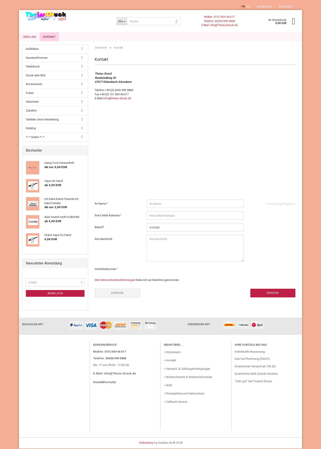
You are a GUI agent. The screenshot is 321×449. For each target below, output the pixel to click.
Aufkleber (32, 49)
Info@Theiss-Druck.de (120, 374)
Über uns (29, 37)
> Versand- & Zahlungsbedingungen (187, 369)
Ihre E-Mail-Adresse (107, 215)
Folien (30, 93)
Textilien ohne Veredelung (42, 120)
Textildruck (33, 67)
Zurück (117, 293)
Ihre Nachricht (103, 239)
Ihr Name (101, 204)
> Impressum (172, 352)
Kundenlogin (264, 6)
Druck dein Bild (35, 75)
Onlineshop (146, 443)
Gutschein (32, 102)
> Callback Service (175, 402)
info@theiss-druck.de (117, 98)
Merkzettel (285, 6)
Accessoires (34, 84)
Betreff (99, 227)
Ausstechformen (36, 58)
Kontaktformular (104, 382)
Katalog (31, 128)
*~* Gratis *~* (35, 137)
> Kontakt (170, 360)
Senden (273, 293)
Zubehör (31, 111)
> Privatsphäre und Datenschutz (184, 394)
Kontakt (49, 37)
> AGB (168, 385)
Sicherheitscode (105, 269)
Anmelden (55, 293)
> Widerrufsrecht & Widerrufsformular (188, 377)
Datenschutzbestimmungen (117, 280)
